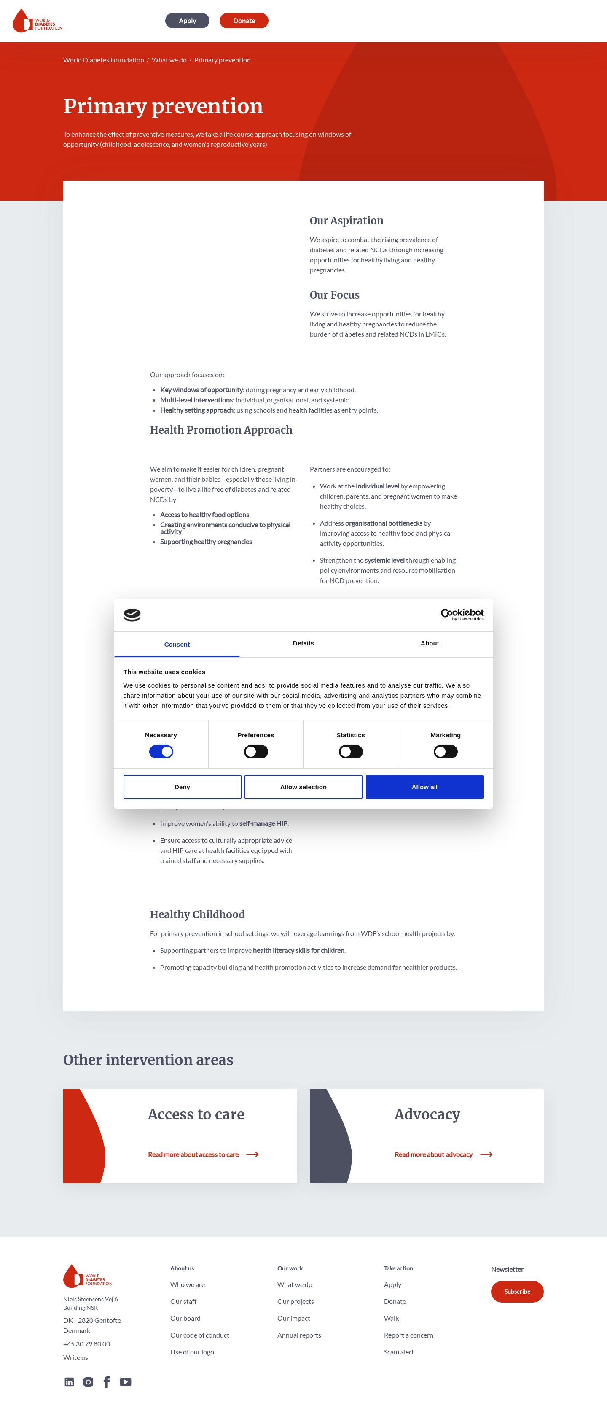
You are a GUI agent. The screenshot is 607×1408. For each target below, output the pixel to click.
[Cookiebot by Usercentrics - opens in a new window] (447, 615)
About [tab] (430, 643)
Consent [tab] (177, 644)
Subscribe (517, 1286)
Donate (244, 21)
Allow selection (303, 786)
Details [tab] (303, 643)
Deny (182, 786)
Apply (187, 21)
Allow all (425, 786)
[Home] (37, 21)
